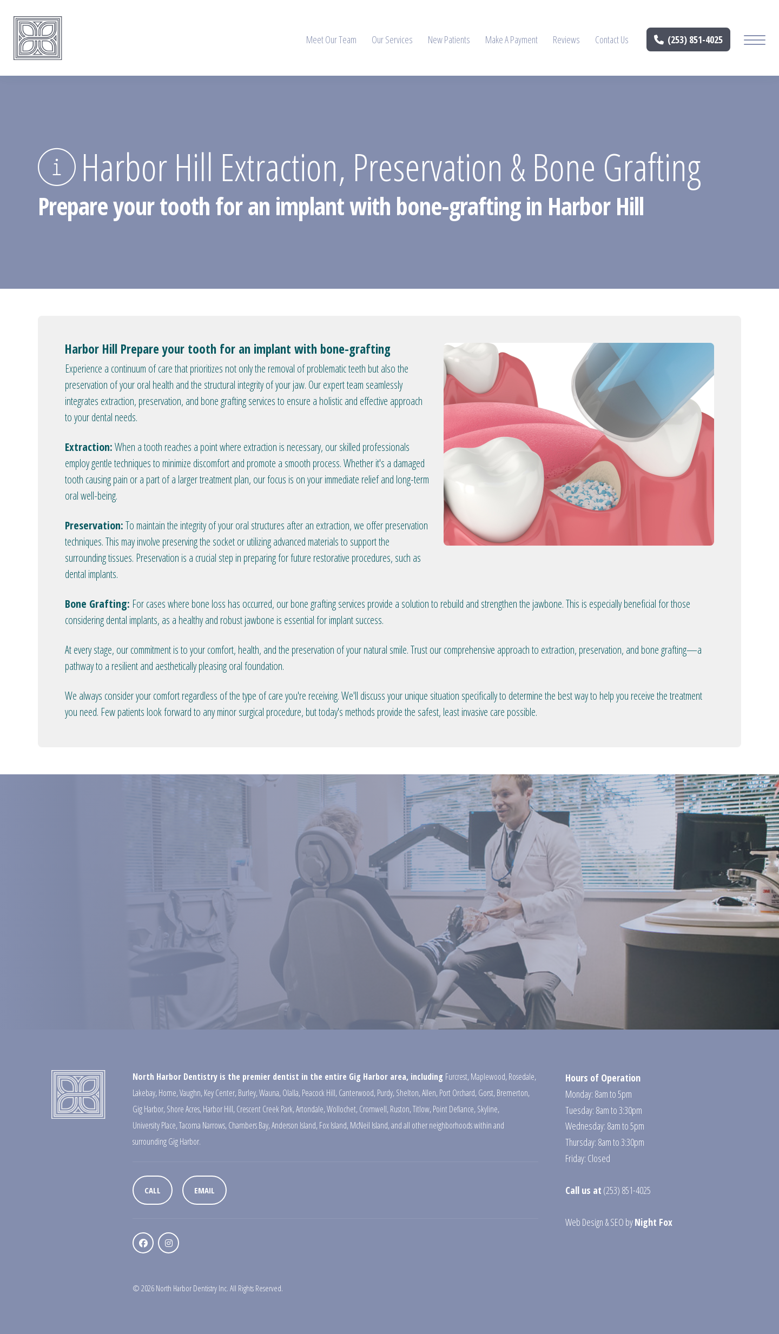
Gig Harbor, (149, 1109)
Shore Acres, (184, 1109)
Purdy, (385, 1093)
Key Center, (220, 1093)
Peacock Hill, (319, 1093)
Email (204, 1190)
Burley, (248, 1093)
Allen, (430, 1093)
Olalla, (291, 1093)
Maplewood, (489, 1077)
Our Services (392, 39)
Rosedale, (522, 1077)
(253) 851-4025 (688, 39)
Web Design (584, 1222)
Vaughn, (191, 1093)
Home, (168, 1093)
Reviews (566, 39)
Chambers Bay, (249, 1125)
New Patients (449, 39)
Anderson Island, (295, 1125)
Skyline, (488, 1109)
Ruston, (400, 1109)
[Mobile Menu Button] (754, 41)
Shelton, (408, 1093)
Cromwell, (373, 1109)
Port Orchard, (458, 1093)
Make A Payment (511, 39)
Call (152, 1190)
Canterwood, (357, 1093)
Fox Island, (333, 1125)
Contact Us (612, 39)
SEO (617, 1222)
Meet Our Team (331, 39)
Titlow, (422, 1109)
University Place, (155, 1125)
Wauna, (270, 1093)
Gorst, (486, 1093)
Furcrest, (457, 1077)
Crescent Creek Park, (265, 1109)
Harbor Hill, (219, 1109)
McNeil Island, (370, 1125)
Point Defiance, (454, 1109)
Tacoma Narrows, (203, 1125)
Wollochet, (342, 1109)
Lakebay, (145, 1093)
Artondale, (310, 1109)
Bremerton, (513, 1093)
